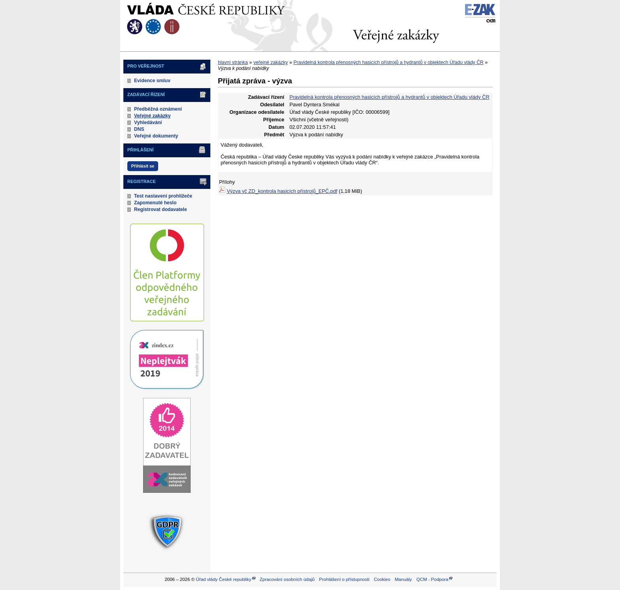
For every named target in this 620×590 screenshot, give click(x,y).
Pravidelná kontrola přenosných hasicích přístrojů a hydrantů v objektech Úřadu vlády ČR (388, 62)
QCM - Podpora (432, 579)
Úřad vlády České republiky (223, 579)
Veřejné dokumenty (156, 136)
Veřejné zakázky (152, 116)
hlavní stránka (233, 62)
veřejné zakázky (270, 62)
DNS (139, 129)
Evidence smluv (152, 80)
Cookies (382, 579)
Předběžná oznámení (158, 109)
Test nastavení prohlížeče (163, 196)
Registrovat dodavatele (160, 209)
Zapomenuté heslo (155, 202)
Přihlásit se (142, 166)
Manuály (403, 579)
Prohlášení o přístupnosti (344, 579)
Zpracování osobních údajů (287, 579)
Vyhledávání (148, 122)
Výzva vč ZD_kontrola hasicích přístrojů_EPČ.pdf (282, 191)
